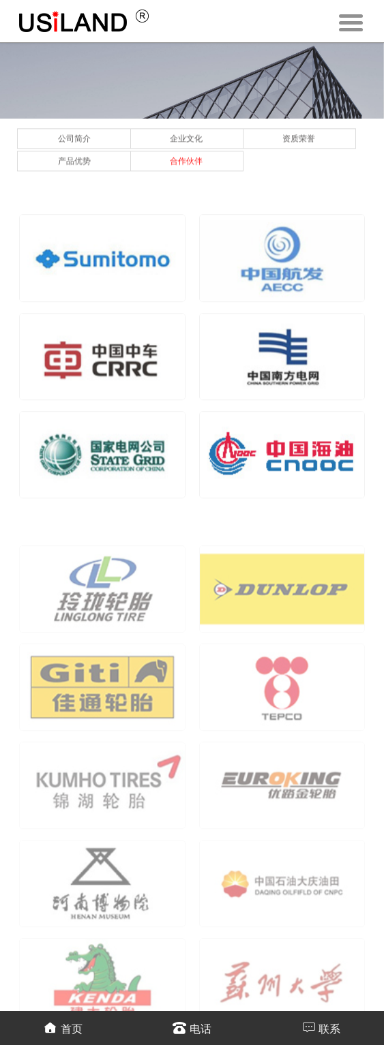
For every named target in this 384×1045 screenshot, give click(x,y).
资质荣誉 (298, 135)
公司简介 (74, 135)
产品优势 (74, 158)
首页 (63, 1027)
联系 (320, 1027)
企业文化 (186, 135)
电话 (192, 1027)
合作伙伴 (186, 158)
